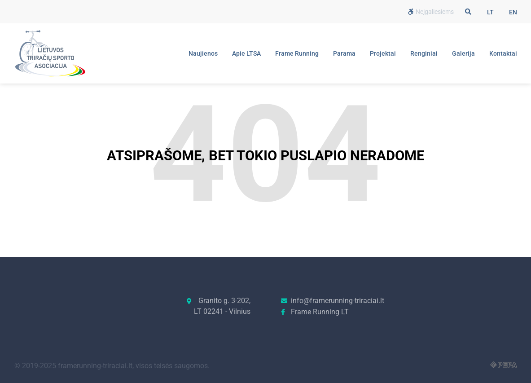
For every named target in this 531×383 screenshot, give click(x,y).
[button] (468, 11)
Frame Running (297, 53)
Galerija (463, 53)
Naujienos (203, 53)
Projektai (383, 53)
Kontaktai (503, 53)
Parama (344, 53)
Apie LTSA (246, 53)
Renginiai (424, 53)
